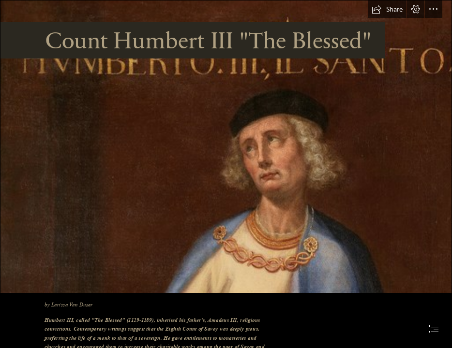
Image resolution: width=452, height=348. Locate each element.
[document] (226, 174)
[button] (387, 9)
